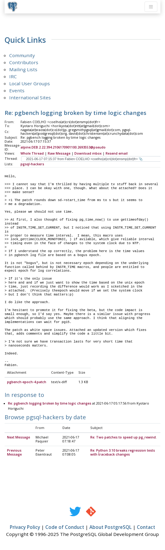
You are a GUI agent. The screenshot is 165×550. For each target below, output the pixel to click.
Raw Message (59, 153)
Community (22, 55)
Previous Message (14, 453)
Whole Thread (32, 153)
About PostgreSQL (110, 527)
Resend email (117, 153)
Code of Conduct (64, 527)
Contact (146, 527)
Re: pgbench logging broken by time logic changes (49, 404)
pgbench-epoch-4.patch (26, 382)
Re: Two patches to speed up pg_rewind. (123, 437)
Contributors (23, 62)
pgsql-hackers (32, 164)
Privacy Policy (25, 527)
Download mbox (88, 153)
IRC (13, 76)
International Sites (30, 97)
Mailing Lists (23, 69)
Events (16, 90)
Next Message (18, 437)
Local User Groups (29, 83)
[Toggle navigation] (150, 7)
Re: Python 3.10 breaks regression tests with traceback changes (122, 453)
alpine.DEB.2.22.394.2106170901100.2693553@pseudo (63, 147)
